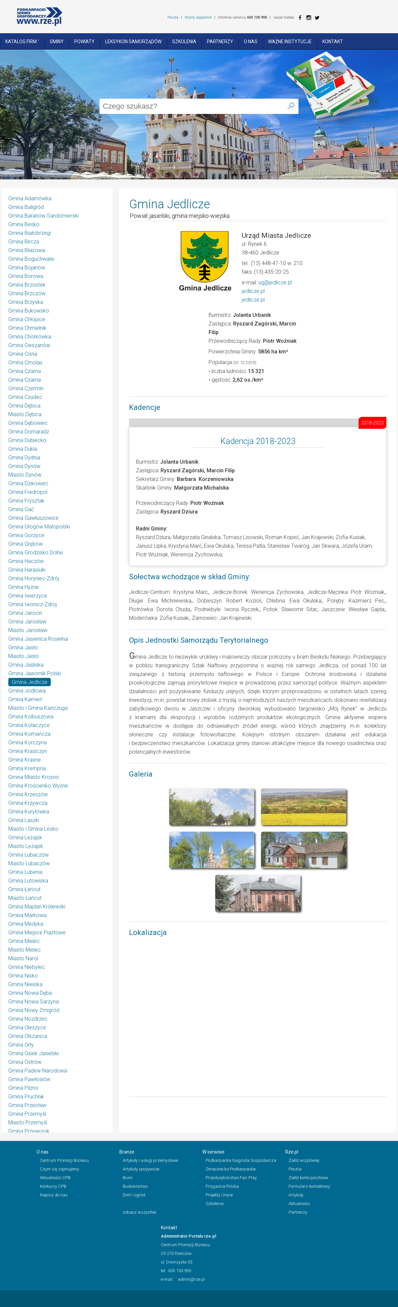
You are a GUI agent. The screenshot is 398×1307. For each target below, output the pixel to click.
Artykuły (296, 1194)
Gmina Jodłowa (26, 691)
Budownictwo (135, 1186)
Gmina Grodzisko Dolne (35, 552)
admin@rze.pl (191, 1279)
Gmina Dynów (24, 466)
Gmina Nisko (23, 976)
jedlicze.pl (253, 291)
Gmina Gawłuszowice (33, 518)
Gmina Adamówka (29, 198)
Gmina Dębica (24, 406)
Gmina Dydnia (24, 457)
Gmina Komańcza (29, 734)
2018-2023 (372, 422)
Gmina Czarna (24, 371)
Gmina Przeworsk (28, 1131)
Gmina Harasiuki (26, 570)
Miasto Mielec (24, 950)
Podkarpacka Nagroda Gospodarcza (241, 1160)
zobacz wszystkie (139, 1212)
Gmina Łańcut (24, 889)
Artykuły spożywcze (141, 1169)
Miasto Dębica (24, 414)
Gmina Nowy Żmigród (33, 1010)
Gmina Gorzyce (26, 535)
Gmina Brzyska (25, 302)
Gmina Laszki (23, 820)
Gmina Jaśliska (25, 665)
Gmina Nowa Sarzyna (33, 1001)
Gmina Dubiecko (27, 440)
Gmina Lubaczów (28, 855)
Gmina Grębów (25, 544)
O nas (250, 41)
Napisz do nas (54, 1194)
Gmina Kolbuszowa (30, 716)
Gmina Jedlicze (29, 682)
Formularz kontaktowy (309, 1186)
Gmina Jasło (23, 647)
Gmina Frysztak (26, 501)
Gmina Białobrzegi (29, 233)
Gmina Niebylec (26, 967)
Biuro (127, 1177)
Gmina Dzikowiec (28, 483)
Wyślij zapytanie (198, 17)
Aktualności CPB (55, 1177)
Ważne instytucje (290, 41)
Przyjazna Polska (222, 1186)
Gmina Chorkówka (29, 336)
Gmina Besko (23, 224)
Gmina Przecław (27, 1105)
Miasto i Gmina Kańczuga (38, 708)
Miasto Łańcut (24, 898)
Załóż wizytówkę (304, 1160)
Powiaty (84, 41)
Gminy (57, 41)
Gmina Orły (21, 1045)
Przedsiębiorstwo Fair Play (231, 1177)
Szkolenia (184, 41)
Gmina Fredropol (27, 492)
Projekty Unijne (219, 1194)
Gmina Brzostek (26, 285)
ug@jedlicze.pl (275, 282)
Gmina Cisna (22, 354)
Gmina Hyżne (23, 587)
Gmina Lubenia (25, 872)
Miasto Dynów (24, 475)
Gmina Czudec (25, 397)
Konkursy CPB (53, 1186)
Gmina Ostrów (24, 1062)
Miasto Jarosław (27, 630)
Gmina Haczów (26, 561)
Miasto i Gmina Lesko (33, 829)
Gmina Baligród (26, 207)
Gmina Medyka (25, 924)
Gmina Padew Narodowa (37, 1071)
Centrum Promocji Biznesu (64, 1160)
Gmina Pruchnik (26, 1096)
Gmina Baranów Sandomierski (43, 216)
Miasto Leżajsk (25, 846)
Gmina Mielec (24, 941)
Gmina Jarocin (25, 613)
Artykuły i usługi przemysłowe (150, 1160)
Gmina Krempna (27, 768)
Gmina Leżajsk (25, 837)
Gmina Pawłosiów (29, 1079)
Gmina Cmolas (25, 362)
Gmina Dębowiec (28, 423)
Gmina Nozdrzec (27, 1019)
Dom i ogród (134, 1194)
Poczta (172, 17)
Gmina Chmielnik (27, 328)
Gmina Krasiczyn (27, 751)
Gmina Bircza (23, 241)
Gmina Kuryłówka (28, 811)
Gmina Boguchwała (31, 259)
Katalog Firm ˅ (22, 41)
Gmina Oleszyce (27, 1027)
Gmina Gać (21, 509)
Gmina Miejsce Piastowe (37, 932)
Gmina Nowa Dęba (30, 993)
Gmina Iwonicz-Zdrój (32, 604)
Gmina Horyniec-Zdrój (33, 578)
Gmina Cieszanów (29, 345)
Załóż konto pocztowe (308, 1177)
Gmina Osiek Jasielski (33, 1053)
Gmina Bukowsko (28, 311)
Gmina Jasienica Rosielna (38, 639)
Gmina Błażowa (26, 250)
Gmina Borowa (25, 276)
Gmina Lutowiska (28, 881)
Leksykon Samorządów (133, 41)
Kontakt (332, 41)
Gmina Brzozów (26, 293)
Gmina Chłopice (26, 319)
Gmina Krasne (24, 760)
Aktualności (299, 1203)
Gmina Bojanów (26, 267)
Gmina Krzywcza (27, 803)
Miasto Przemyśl (27, 1122)
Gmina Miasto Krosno (33, 777)
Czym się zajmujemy (59, 1169)
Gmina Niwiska (25, 984)
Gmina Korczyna (27, 742)
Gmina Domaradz (28, 431)
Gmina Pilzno (23, 1088)
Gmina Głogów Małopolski (39, 526)
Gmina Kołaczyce (29, 725)
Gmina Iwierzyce (27, 596)
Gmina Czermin (25, 388)
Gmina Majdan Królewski (36, 906)
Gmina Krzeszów (28, 794)
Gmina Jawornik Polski (34, 673)
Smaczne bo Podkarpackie (231, 1169)
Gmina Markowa (27, 915)
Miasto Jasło (23, 656)
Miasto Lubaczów (29, 863)
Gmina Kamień (25, 699)
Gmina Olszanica (27, 1036)
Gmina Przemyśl (27, 1114)
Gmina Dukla (22, 449)
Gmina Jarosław (27, 621)
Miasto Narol (23, 958)
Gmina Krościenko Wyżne (38, 786)
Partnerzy (220, 41)
